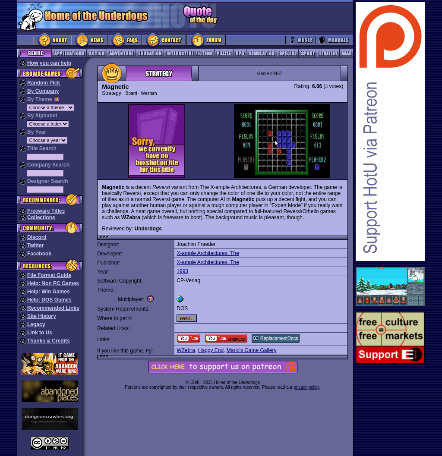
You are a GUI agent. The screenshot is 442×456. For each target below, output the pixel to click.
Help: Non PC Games (53, 283)
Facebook (39, 254)
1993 (182, 271)
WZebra (186, 350)
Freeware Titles (46, 211)
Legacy (36, 324)
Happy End (211, 350)
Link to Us (39, 333)
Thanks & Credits (48, 341)
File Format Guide (49, 275)
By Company (43, 91)
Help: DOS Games (49, 300)
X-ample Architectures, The (208, 253)
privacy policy (306, 387)
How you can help (49, 63)
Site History (41, 316)
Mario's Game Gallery (252, 350)
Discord (37, 237)
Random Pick (43, 83)
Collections (41, 217)
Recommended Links (53, 308)
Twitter (35, 245)
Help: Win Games (48, 292)
